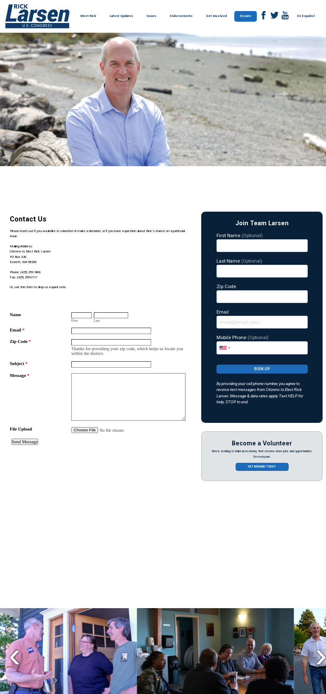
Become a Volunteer (262, 443)
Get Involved (216, 16)
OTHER (233, 627)
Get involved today (262, 466)
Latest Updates (121, 16)
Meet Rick (88, 16)
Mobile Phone (262, 344)
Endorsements (181, 16)
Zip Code (262, 293)
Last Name (262, 268)
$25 (197, 610)
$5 (161, 610)
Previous (14, 534)
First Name (262, 242)
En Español (306, 16)
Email (262, 319)
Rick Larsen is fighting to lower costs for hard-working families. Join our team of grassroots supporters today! (77, 615)
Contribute (62, 592)
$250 (197, 627)
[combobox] (224, 348)
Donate (245, 16)
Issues (151, 16)
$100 (268, 610)
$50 (233, 610)
